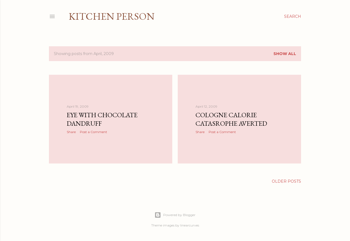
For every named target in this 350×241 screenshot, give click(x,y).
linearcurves (189, 225)
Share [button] (71, 132)
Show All (284, 53)
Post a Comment (93, 132)
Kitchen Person (111, 16)
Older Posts (286, 181)
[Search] (292, 16)
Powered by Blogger (175, 215)
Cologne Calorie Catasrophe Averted (231, 119)
